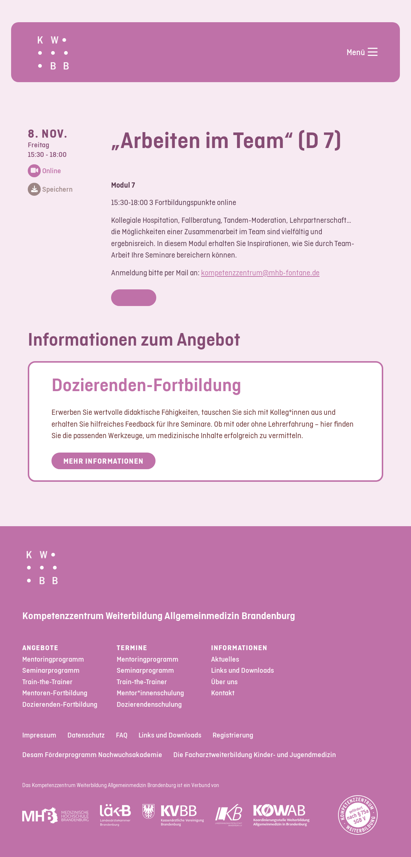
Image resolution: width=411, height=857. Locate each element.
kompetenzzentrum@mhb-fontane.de (260, 273)
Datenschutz (86, 735)
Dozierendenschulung (149, 704)
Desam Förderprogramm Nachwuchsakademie (92, 754)
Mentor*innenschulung (150, 693)
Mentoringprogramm (53, 659)
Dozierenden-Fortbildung (146, 384)
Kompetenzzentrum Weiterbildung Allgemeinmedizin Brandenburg (158, 615)
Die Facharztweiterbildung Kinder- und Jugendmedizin (254, 754)
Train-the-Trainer (47, 682)
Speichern (50, 190)
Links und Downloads (242, 670)
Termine (132, 647)
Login (133, 298)
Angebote (40, 647)
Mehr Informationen (103, 461)
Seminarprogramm (51, 670)
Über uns (224, 682)
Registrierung (233, 735)
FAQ (121, 735)
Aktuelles (225, 659)
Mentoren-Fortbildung (54, 693)
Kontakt (222, 693)
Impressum (39, 735)
